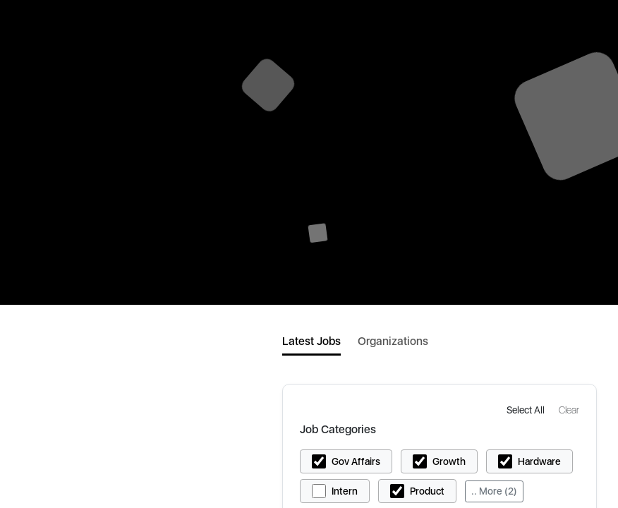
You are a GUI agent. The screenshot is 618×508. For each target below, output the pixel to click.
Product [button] (427, 491)
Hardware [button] (539, 461)
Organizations (393, 341)
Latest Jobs (311, 341)
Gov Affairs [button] (356, 461)
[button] (527, 409)
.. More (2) (494, 491)
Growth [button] (449, 461)
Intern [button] (345, 491)
